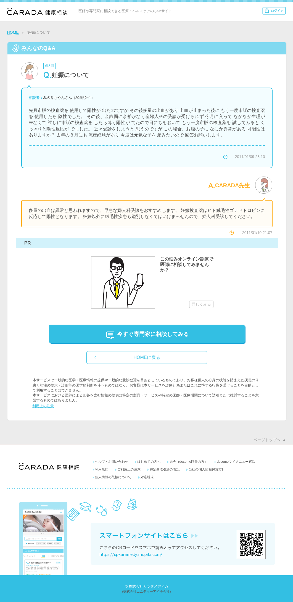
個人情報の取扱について (113, 477)
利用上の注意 (43, 406)
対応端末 (147, 477)
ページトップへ (267, 440)
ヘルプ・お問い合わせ (111, 462)
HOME (13, 32)
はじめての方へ (148, 462)
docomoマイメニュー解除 (236, 462)
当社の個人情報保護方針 (207, 469)
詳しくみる (201, 304)
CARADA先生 (232, 185)
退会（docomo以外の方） (189, 462)
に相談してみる (153, 334)
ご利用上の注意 (129, 469)
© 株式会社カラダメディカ (146, 586)
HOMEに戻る (147, 357)
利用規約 (101, 469)
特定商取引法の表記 (165, 469)
